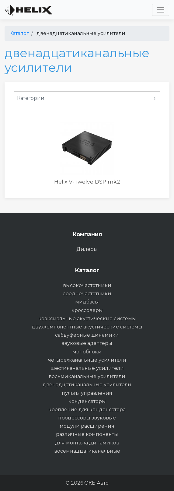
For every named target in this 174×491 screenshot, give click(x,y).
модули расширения (87, 426)
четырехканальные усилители (87, 360)
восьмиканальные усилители (87, 376)
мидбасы (87, 302)
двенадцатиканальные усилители (87, 385)
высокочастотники (87, 285)
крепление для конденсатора (87, 409)
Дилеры (87, 249)
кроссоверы (87, 310)
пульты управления (87, 393)
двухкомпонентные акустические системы (87, 327)
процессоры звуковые (87, 418)
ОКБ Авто (96, 483)
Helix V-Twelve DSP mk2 (87, 181)
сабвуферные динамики (87, 335)
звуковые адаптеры (87, 343)
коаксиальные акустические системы (87, 318)
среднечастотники (87, 293)
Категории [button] (86, 99)
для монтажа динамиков (87, 443)
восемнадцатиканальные (87, 451)
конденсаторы (87, 401)
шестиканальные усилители (87, 368)
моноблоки (87, 352)
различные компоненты (87, 434)
